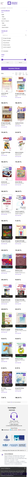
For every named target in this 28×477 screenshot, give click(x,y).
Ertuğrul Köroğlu (6, 38)
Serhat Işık (4, 182)
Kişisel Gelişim (5, 27)
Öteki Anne (17, 124)
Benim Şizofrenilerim (19, 183)
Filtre (7, 73)
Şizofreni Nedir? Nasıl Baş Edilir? (20, 95)
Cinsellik (4, 18)
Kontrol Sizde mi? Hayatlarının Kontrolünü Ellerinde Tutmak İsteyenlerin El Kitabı (20, 272)
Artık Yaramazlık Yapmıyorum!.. (18, 154)
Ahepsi (2, 153)
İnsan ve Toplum (5, 20)
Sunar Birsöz (5, 42)
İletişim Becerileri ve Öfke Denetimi (20, 301)
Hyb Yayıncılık (4, 96)
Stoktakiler (4, 51)
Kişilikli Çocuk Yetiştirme (6, 212)
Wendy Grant (18, 270)
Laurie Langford (6, 47)
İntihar (2, 360)
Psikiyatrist (3, 94)
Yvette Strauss (19, 123)
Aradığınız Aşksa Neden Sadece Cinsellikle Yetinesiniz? (20, 213)
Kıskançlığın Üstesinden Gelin (20, 360)
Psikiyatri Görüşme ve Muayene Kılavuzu (5, 301)
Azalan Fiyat (20, 73)
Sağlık (2, 14)
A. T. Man (3, 388)
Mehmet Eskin (5, 358)
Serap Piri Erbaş (19, 388)
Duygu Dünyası (18, 389)
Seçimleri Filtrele (14, 68)
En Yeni (24, 73)
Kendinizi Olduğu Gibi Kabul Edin (20, 331)
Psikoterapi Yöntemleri (6, 271)
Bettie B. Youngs (5, 329)
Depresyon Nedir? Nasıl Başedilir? (6, 125)
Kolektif (3, 270)
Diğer (3, 16)
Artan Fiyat (16, 73)
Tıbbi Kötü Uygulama (5, 183)
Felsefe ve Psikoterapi (5, 242)
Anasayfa (3, 7)
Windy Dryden (5, 45)
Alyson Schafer (5, 40)
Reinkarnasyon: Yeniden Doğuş (6, 390)
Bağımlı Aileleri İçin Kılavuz (20, 242)
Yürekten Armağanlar (5, 330)
